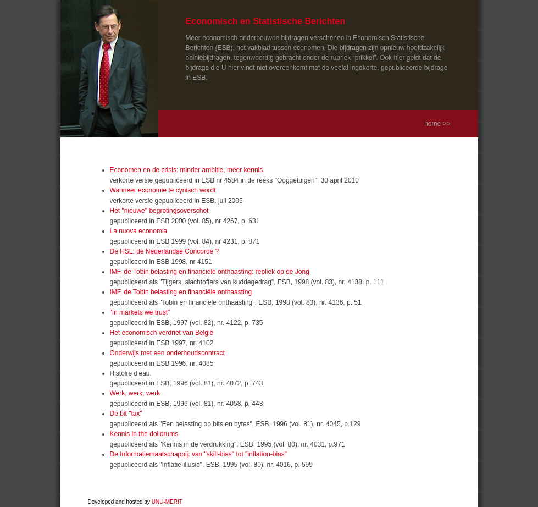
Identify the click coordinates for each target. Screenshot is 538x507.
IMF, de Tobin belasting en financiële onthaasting (181, 292)
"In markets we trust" (140, 312)
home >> (437, 124)
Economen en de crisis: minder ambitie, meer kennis (186, 170)
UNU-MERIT (167, 502)
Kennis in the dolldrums (144, 434)
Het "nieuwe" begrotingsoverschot (159, 210)
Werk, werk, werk (135, 393)
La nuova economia (139, 231)
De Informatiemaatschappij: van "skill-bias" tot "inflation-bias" (198, 454)
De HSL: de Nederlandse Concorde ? (164, 251)
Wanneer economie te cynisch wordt (163, 190)
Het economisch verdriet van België (162, 333)
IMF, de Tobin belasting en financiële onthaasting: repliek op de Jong (209, 271)
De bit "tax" (126, 413)
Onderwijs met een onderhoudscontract (167, 353)
